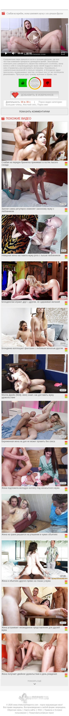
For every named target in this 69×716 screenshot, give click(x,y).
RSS (40, 710)
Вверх (62, 669)
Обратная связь (14, 710)
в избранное (34, 95)
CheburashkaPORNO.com (35, 5)
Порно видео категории (50, 102)
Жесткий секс (29, 104)
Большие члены (14, 104)
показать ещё (34, 681)
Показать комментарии (34, 111)
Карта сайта (29, 710)
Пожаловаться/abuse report (41, 713)
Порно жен (42, 104)
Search (63, 5)
